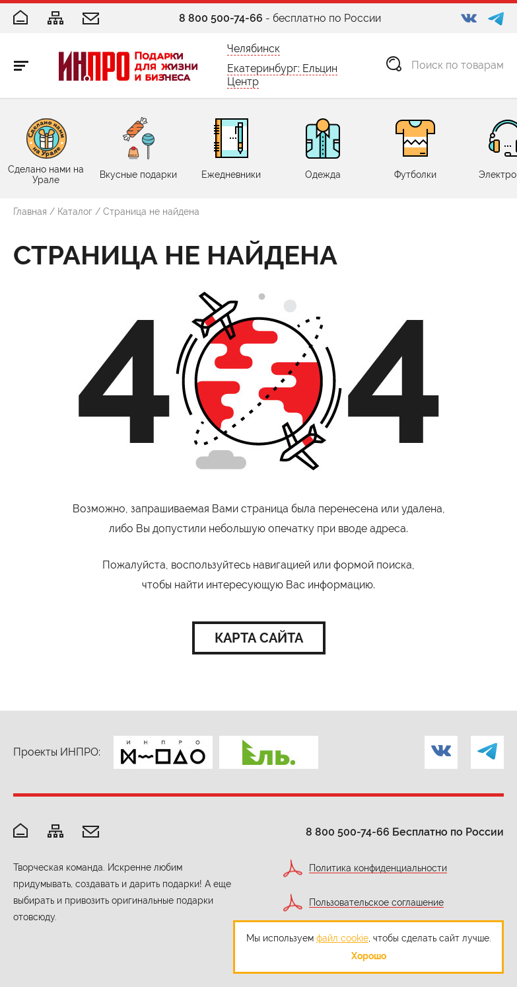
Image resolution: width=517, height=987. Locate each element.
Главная (30, 211)
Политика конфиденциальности (378, 868)
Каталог (74, 211)
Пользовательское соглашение (376, 903)
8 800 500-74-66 (221, 18)
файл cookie (342, 938)
